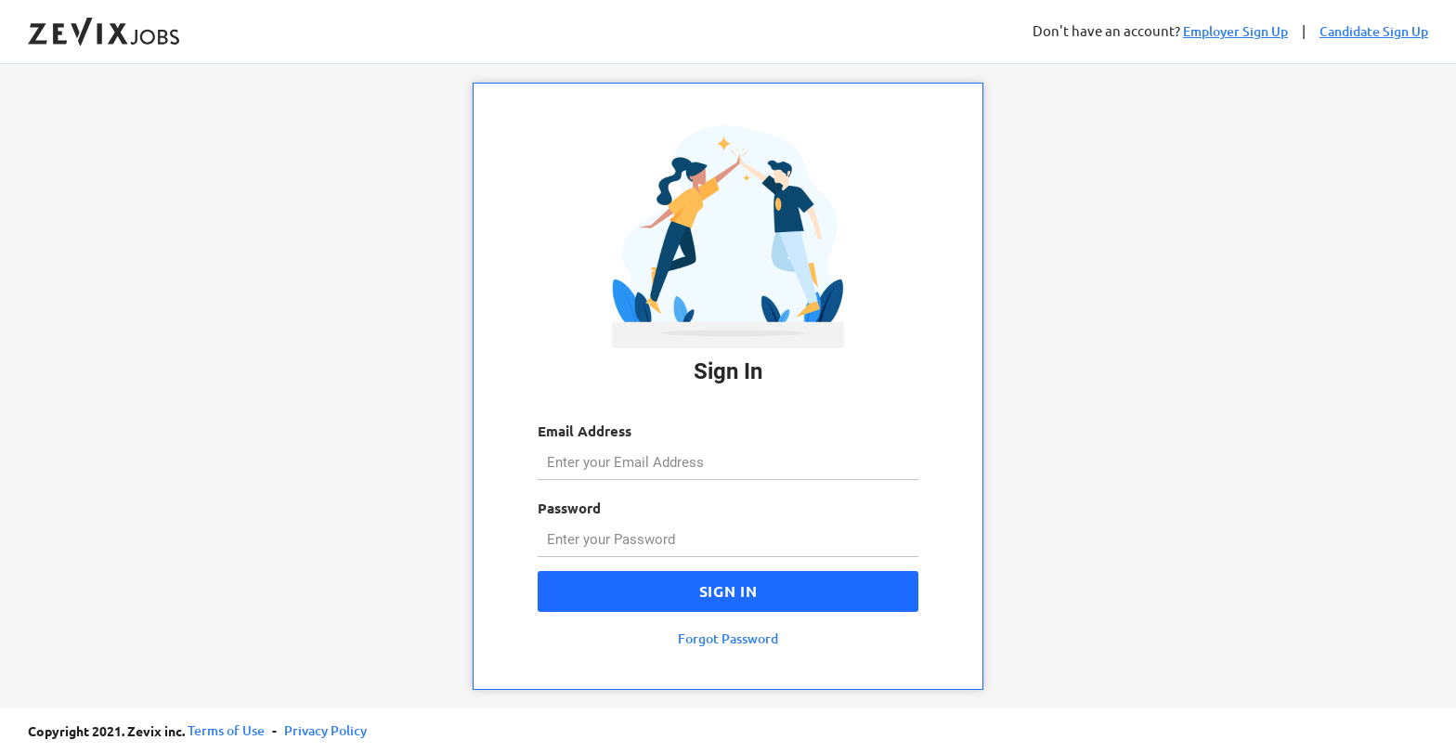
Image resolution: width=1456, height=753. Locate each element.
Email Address (584, 431)
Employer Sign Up (1235, 31)
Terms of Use (226, 730)
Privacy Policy (325, 730)
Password (569, 508)
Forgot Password (728, 638)
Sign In (728, 591)
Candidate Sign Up (1374, 31)
